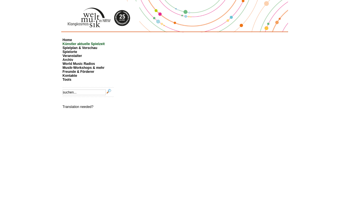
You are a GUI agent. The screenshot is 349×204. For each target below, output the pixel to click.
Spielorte (70, 52)
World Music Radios (79, 64)
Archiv (68, 60)
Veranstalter (72, 56)
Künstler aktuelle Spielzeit (84, 44)
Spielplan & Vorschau (80, 48)
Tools (67, 80)
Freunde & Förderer (78, 72)
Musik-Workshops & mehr (84, 68)
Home (67, 40)
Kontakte (70, 76)
